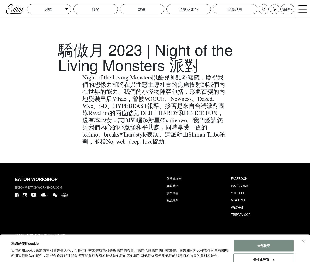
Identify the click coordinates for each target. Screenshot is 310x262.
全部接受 (263, 232)
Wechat (237, 207)
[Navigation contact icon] (274, 9)
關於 (95, 9)
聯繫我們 (173, 186)
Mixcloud (238, 200)
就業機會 (173, 193)
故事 (142, 9)
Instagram (239, 186)
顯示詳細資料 (20, 253)
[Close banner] (303, 227)
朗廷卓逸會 (174, 178)
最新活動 (235, 9)
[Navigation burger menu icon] (302, 9)
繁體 (286, 9)
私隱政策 (173, 200)
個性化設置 (263, 246)
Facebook (239, 178)
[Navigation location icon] (264, 9)
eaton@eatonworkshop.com (38, 187)
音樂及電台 (188, 9)
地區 (49, 9)
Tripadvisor (241, 214)
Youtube (238, 193)
